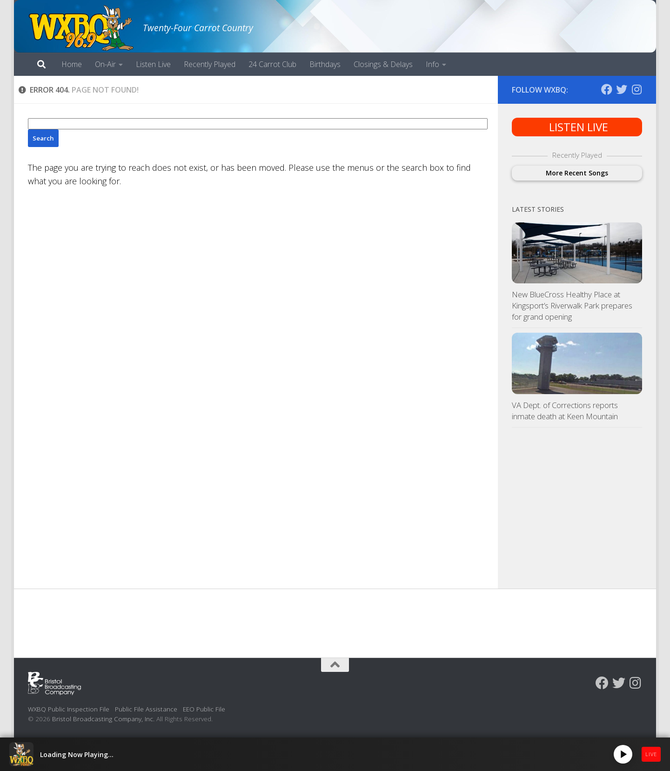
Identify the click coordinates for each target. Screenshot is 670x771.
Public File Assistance (146, 708)
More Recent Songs (577, 172)
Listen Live (153, 64)
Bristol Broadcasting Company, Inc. (103, 718)
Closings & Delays (383, 64)
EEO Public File (204, 708)
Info (432, 64)
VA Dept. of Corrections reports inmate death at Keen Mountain (565, 411)
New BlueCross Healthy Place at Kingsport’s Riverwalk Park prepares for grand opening (572, 305)
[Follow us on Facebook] (606, 89)
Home (71, 64)
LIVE (651, 754)
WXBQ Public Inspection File (68, 708)
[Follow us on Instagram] (636, 89)
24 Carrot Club (272, 64)
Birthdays (325, 64)
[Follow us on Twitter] (621, 89)
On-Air (105, 64)
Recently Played (209, 64)
